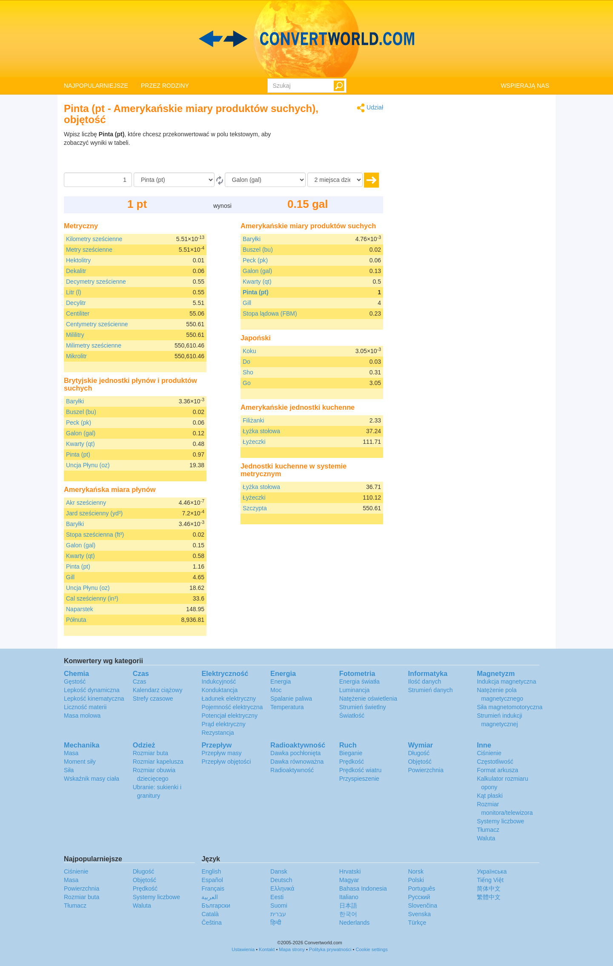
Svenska (419, 914)
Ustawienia (243, 949)
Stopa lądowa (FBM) (270, 313)
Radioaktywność (292, 770)
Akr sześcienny (86, 502)
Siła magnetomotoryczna (509, 707)
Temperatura (287, 707)
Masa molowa (82, 715)
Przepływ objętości (226, 761)
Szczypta (255, 508)
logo (306, 38)
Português (421, 888)
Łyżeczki (254, 441)
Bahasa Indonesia (363, 888)
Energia (280, 681)
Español (212, 880)
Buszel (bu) (81, 411)
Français (212, 888)
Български (215, 905)
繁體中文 (489, 897)
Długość (419, 753)
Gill (70, 577)
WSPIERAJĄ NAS (525, 85)
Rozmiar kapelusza (158, 761)
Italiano (348, 897)
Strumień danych (430, 690)
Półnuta (76, 619)
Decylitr (76, 302)
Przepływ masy (221, 753)
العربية (209, 897)
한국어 (348, 914)
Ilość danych (424, 681)
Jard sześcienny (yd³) (94, 513)
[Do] (265, 179)
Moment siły (80, 761)
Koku (249, 351)
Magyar (349, 880)
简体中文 (489, 888)
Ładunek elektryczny (228, 698)
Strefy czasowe (153, 698)
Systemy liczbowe (500, 821)
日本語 (348, 905)
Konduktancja (219, 690)
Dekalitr (76, 270)
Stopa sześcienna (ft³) (95, 534)
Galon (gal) (80, 433)
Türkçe (417, 922)
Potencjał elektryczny (229, 715)
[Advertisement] (330, 151)
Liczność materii (85, 707)
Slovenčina (422, 905)
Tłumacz (488, 829)
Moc (275, 690)
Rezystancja (217, 732)
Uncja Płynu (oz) (88, 465)
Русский (419, 897)
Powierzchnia (425, 770)
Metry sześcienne (89, 249)
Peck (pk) (78, 422)
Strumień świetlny (362, 707)
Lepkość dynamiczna (92, 690)
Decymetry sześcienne (96, 281)
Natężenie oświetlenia (368, 698)
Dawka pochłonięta (295, 753)
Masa (71, 753)
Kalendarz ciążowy (158, 690)
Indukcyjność (218, 681)
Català (209, 914)
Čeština (211, 922)
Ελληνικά (282, 888)
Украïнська (492, 871)
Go (247, 383)
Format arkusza (497, 770)
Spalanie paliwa (291, 698)
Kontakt (267, 949)
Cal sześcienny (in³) (92, 598)
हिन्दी (275, 922)
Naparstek (79, 609)
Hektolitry (78, 260)
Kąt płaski (490, 795)
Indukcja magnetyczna (506, 681)
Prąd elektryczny (223, 724)
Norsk (416, 871)
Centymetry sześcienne (97, 324)
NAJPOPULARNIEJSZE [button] (96, 85)
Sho (248, 372)
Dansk (278, 871)
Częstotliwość (495, 761)
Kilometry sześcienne (94, 239)
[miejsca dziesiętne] (335, 179)
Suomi (278, 905)
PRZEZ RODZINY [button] (165, 85)
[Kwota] (98, 179)
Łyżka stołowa (261, 431)
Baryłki (75, 401)
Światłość (351, 715)
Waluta (486, 838)
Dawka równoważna (297, 761)
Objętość (419, 761)
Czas (139, 681)
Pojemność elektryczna (232, 707)
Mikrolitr (76, 356)
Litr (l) (73, 292)
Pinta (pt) (78, 454)
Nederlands (354, 922)
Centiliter (77, 313)
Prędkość (351, 761)
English (211, 871)
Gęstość (75, 681)
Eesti (277, 897)
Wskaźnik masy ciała (91, 778)
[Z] (174, 179)
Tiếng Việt (490, 880)
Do (246, 361)
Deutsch (281, 880)
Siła (69, 770)
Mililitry (75, 334)
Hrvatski (350, 871)
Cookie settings (371, 949)
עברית (278, 914)
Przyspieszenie (359, 778)
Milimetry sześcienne (93, 345)
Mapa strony (292, 949)
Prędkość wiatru (360, 770)
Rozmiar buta (150, 753)
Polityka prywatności (330, 949)
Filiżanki (253, 420)
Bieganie (351, 753)
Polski (416, 880)
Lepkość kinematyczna (94, 698)
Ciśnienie (489, 753)
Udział (370, 108)
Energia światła (359, 681)
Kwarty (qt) (80, 443)
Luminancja (354, 690)
